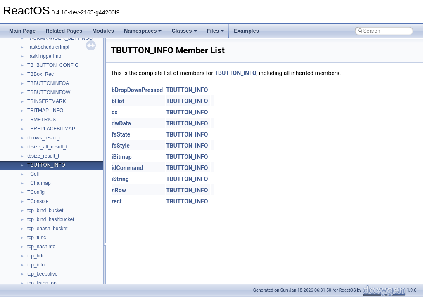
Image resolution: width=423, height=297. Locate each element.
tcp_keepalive (42, 274)
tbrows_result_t (44, 138)
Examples (246, 31)
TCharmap (39, 183)
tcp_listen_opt (42, 283)
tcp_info (36, 265)
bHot (118, 101)
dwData (121, 123)
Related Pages (63, 31)
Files (215, 31)
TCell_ (34, 174)
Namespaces (143, 31)
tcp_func (36, 237)
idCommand (127, 168)
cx (114, 112)
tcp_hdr (35, 256)
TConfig (36, 192)
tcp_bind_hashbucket (50, 219)
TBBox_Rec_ (42, 74)
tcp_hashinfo (41, 247)
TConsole (37, 201)
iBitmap (122, 156)
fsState (121, 134)
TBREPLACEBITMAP (51, 129)
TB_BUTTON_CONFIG (52, 65)
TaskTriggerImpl (44, 56)
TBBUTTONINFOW (48, 92)
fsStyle (121, 145)
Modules (103, 31)
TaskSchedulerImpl (48, 47)
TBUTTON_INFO (46, 165)
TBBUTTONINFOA (48, 83)
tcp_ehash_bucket (47, 228)
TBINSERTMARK (46, 101)
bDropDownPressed (137, 90)
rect (117, 201)
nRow (119, 190)
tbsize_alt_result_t (47, 147)
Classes (184, 31)
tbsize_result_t (43, 156)
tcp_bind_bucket (45, 210)
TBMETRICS (41, 120)
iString (120, 179)
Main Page (22, 31)
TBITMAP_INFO (45, 110)
